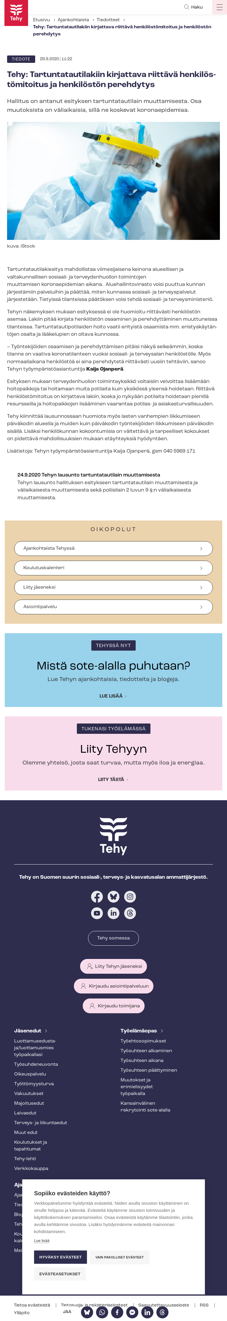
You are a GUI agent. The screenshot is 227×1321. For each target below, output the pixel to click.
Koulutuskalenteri (43, 568)
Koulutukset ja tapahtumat (30, 1146)
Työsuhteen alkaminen (146, 1051)
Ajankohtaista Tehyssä (48, 548)
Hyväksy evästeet (60, 1257)
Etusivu (41, 20)
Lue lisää (111, 696)
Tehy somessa (113, 938)
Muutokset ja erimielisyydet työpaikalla (137, 1087)
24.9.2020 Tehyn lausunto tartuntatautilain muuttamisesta (88, 475)
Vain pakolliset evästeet (119, 1257)
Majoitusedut (29, 1103)
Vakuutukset (28, 1093)
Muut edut (26, 1132)
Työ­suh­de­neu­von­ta (36, 1064)
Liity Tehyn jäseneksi (118, 966)
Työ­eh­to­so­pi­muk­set (143, 1041)
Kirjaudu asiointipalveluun (119, 986)
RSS (205, 1305)
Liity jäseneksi (39, 587)
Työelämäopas (139, 1031)
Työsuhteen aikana (142, 1060)
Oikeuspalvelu (30, 1074)
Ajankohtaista (73, 20)
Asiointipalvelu (40, 607)
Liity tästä (111, 779)
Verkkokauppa (31, 1168)
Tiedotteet (108, 20)
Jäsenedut (28, 1031)
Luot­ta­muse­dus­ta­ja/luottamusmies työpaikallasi (35, 1048)
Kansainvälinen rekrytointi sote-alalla (145, 1107)
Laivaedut (25, 1113)
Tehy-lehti (25, 1159)
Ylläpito (22, 1313)
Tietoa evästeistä (32, 1305)
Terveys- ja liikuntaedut (40, 1123)
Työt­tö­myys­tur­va (34, 1084)
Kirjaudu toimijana (119, 1006)
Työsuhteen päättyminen (149, 1070)
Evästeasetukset (59, 1274)
